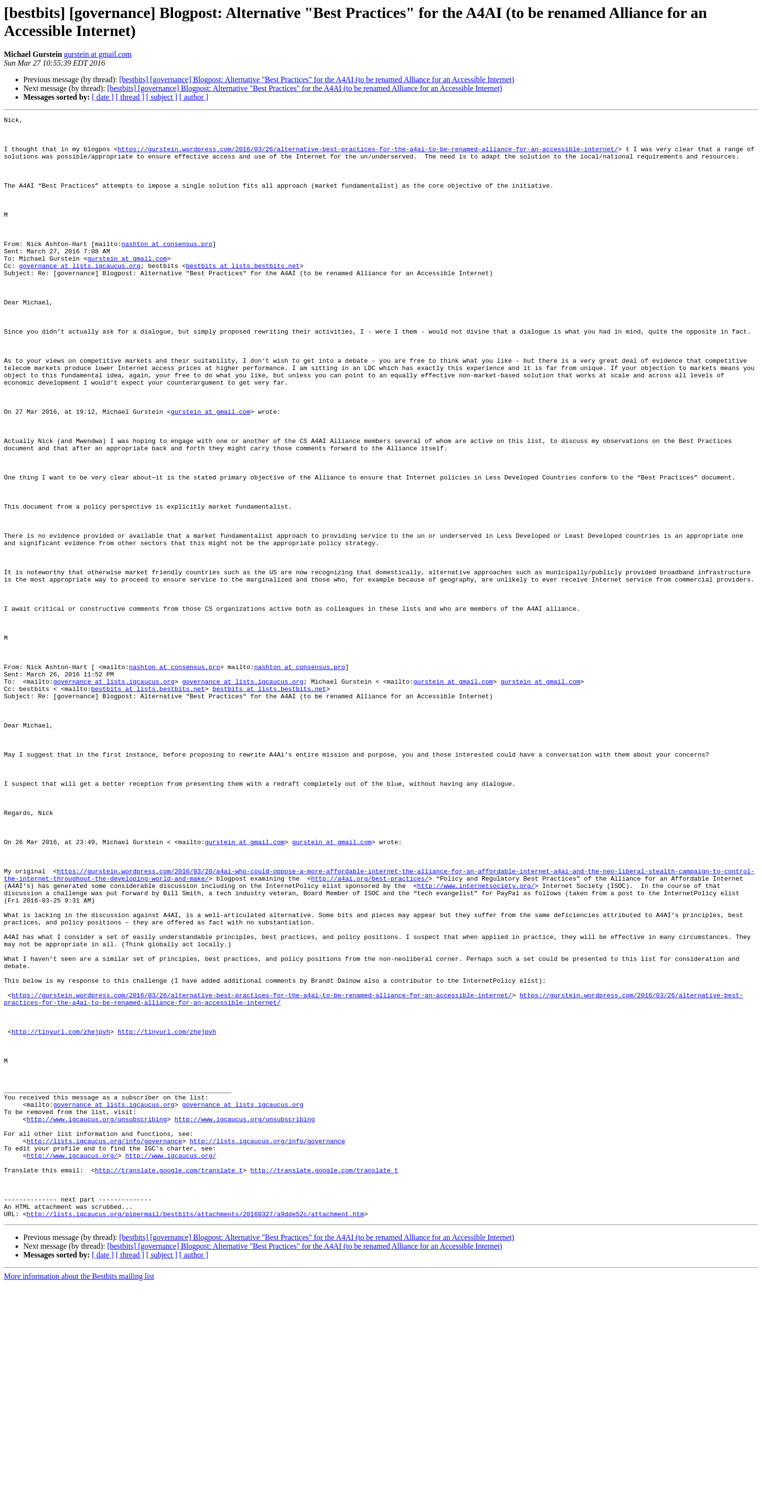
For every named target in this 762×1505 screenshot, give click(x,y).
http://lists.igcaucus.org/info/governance (104, 1346)
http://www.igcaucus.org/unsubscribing (97, 1320)
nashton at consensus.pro (166, 270)
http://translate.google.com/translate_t (168, 1381)
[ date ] (103, 97)
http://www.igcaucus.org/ (72, 1364)
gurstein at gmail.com (98, 54)
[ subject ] (161, 97)
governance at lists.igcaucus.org (79, 296)
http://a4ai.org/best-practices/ (370, 1031)
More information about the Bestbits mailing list (79, 1496)
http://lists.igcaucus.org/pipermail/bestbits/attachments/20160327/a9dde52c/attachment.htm (195, 1434)
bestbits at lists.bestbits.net (242, 296)
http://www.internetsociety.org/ (476, 1040)
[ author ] (193, 97)
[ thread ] (130, 97)
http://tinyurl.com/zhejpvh (61, 1215)
